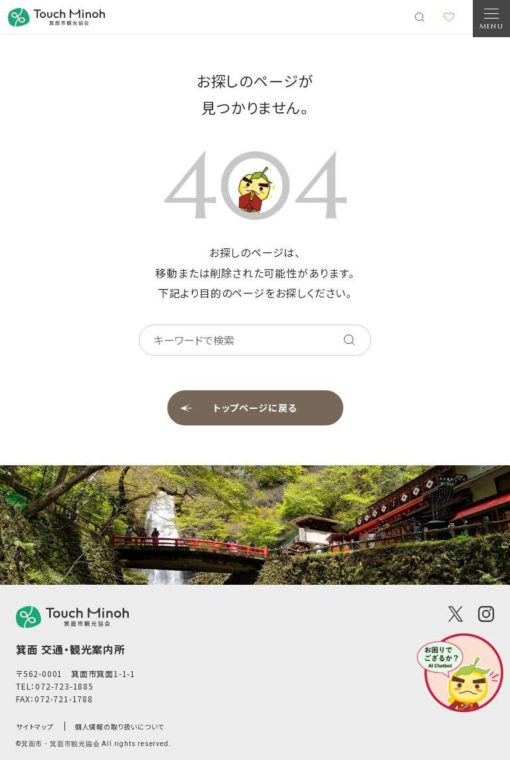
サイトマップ (35, 726)
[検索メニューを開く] (419, 17)
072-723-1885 (64, 686)
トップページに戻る (255, 407)
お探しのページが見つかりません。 (255, 93)
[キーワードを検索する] (349, 340)
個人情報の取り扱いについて (119, 726)
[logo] (72, 617)
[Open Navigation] (491, 18)
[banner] (56, 17)
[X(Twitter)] (456, 614)
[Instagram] (486, 614)
